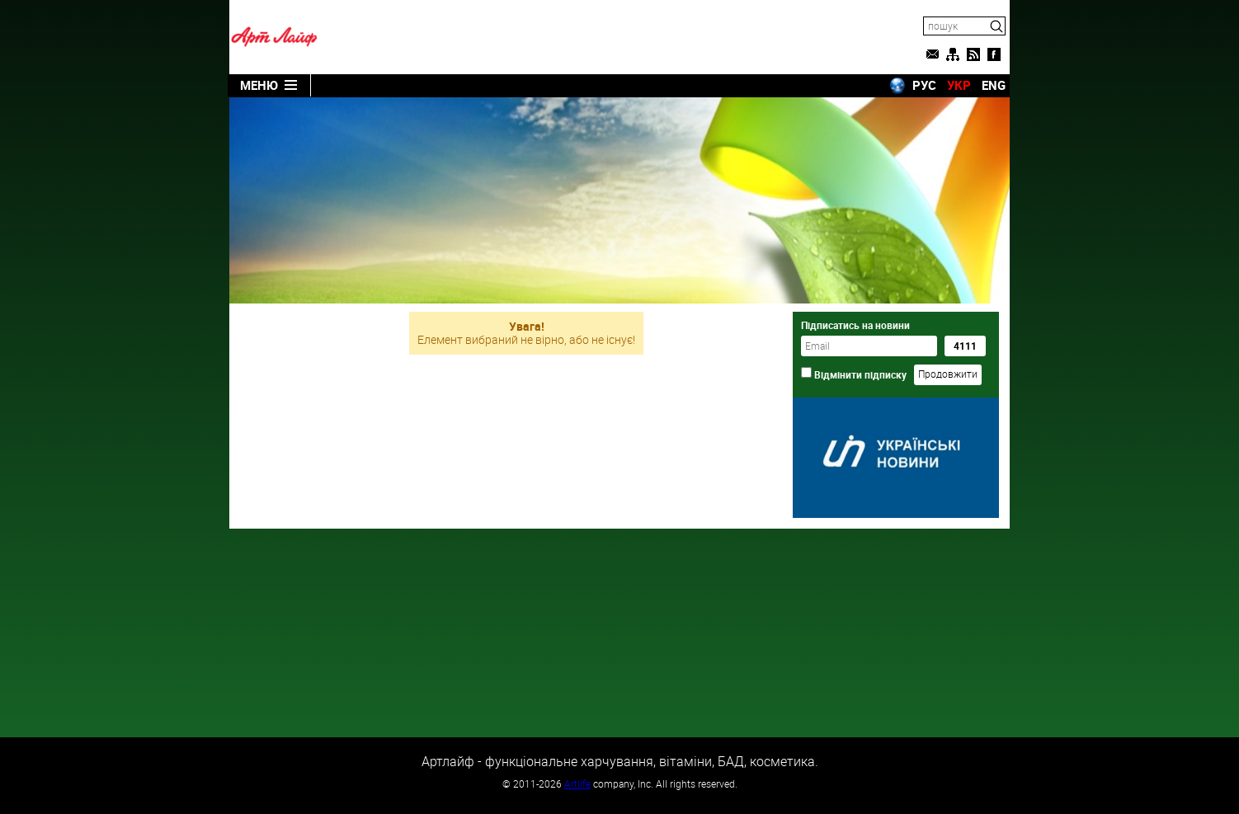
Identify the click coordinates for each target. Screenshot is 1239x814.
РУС (924, 85)
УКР (959, 85)
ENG (994, 85)
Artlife (577, 783)
